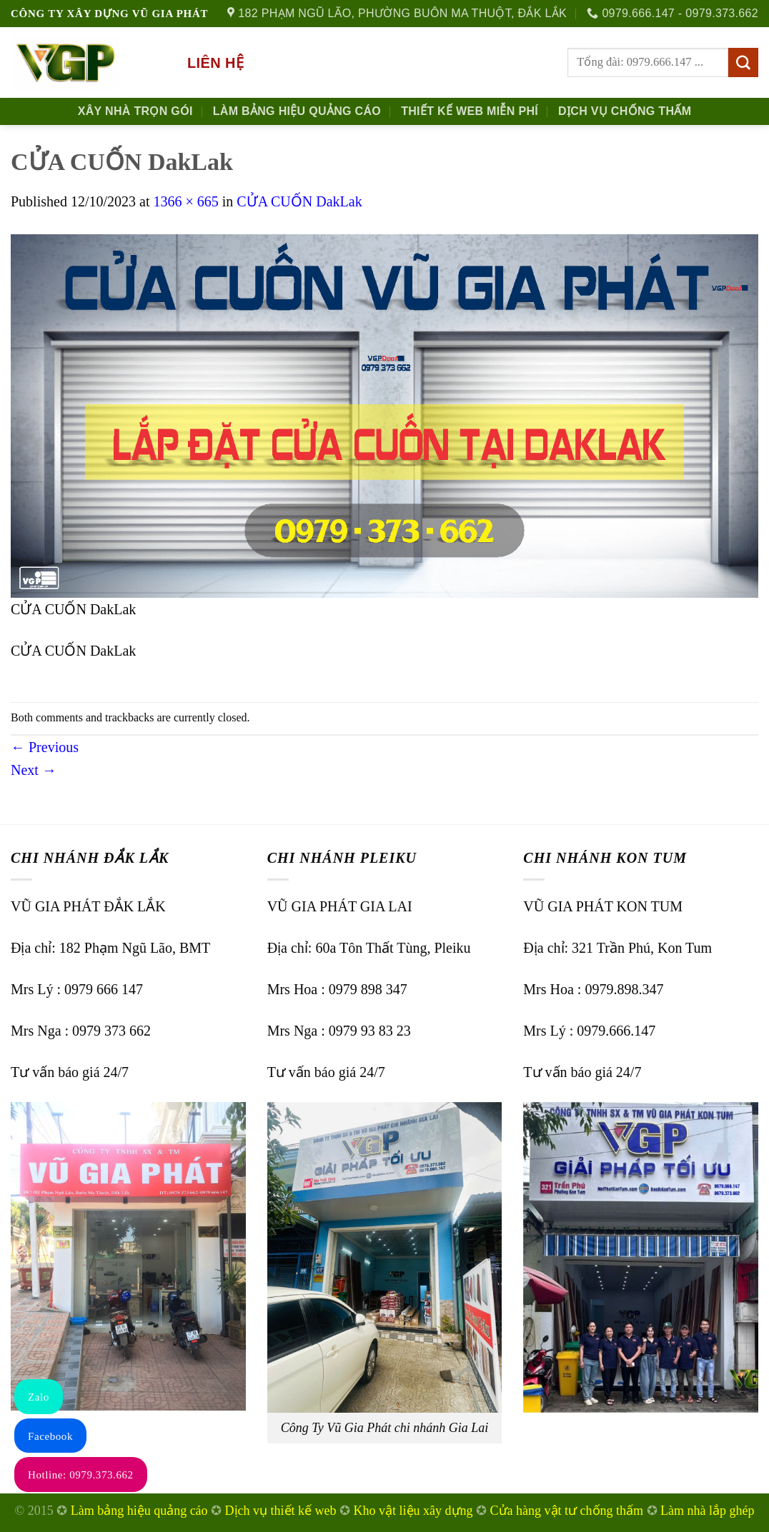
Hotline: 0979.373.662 (81, 1475)
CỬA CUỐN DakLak (299, 201)
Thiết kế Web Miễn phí (469, 111)
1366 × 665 (185, 201)
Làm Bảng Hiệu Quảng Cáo (297, 111)
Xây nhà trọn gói (135, 111)
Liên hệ (215, 63)
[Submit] (743, 63)
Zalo (38, 1397)
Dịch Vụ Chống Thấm (624, 111)
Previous (45, 747)
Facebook (50, 1436)
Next (33, 770)
